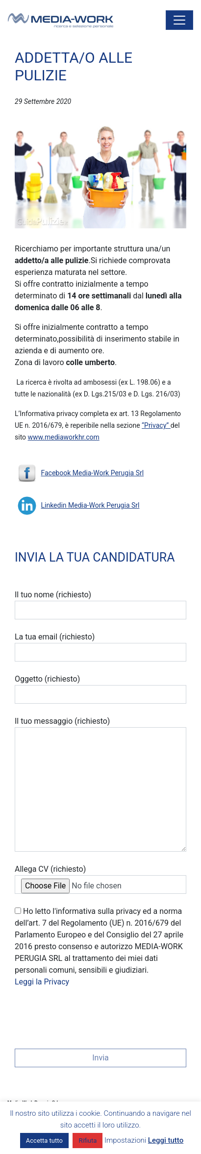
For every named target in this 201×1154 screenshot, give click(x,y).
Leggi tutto (165, 1140)
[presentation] (89, 1015)
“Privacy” (156, 425)
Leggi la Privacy (42, 981)
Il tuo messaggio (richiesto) (100, 784)
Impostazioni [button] (125, 1140)
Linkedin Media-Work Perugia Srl (90, 505)
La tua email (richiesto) (100, 647)
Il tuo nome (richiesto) (100, 604)
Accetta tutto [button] (44, 1140)
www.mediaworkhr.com (64, 437)
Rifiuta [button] (87, 1140)
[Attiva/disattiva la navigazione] (179, 20)
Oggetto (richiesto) (100, 689)
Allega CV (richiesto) (100, 879)
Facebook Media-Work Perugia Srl (92, 473)
